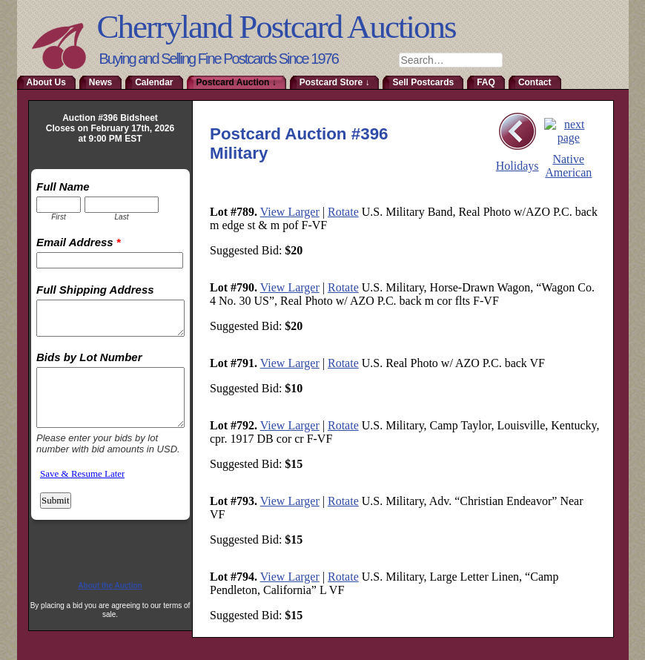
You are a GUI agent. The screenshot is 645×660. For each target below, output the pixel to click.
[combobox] (451, 60)
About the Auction (110, 585)
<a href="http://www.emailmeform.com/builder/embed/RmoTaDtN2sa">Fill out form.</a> (110, 367)
